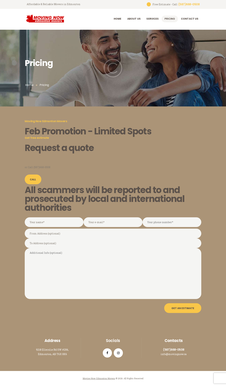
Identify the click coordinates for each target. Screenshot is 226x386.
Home (29, 85)
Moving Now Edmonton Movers (99, 378)
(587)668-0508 (173, 350)
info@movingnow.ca (173, 354)
